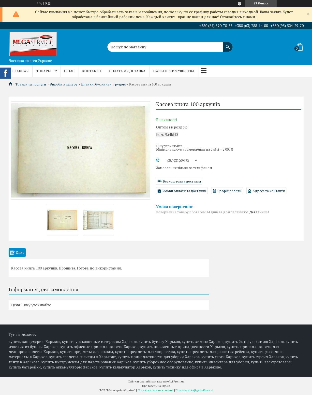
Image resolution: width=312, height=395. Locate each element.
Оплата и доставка (127, 71)
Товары (43, 71)
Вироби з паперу (63, 84)
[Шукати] (228, 44)
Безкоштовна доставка (182, 181)
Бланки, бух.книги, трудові (103, 84)
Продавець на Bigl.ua (156, 386)
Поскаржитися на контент (155, 390)
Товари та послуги (30, 84)
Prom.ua (179, 381)
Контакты (91, 71)
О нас (69, 71)
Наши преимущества (173, 71)
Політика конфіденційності (194, 390)
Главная (20, 71)
